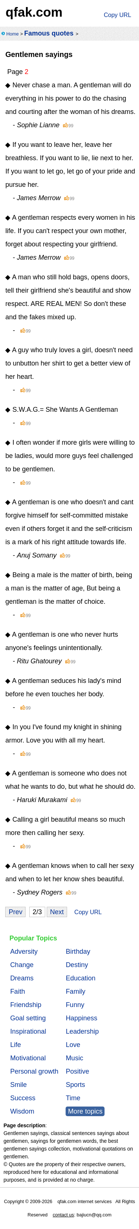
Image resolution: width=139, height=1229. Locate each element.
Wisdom (22, 1111)
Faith (17, 991)
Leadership (82, 1031)
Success (22, 1098)
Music (74, 1058)
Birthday (78, 951)
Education (80, 978)
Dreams (21, 978)
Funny (75, 1005)
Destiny (77, 965)
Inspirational (28, 1031)
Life (15, 1044)
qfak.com (34, 12)
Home (12, 34)
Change (21, 965)
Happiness (81, 1018)
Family (75, 991)
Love (73, 1044)
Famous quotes (48, 33)
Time (73, 1098)
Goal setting (28, 1018)
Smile (18, 1084)
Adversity (23, 951)
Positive (77, 1071)
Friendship (25, 1005)
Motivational (28, 1058)
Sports (75, 1084)
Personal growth (34, 1071)
